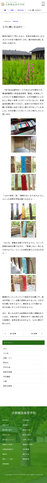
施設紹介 (26, 425)
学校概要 (26, 449)
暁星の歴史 (27, 435)
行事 (5, 381)
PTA (5, 348)
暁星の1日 (6, 435)
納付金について (8, 439)
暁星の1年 (26, 430)
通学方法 (26, 454)
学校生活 (15, 21)
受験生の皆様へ (8, 444)
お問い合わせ (27, 439)
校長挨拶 (26, 420)
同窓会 (6, 362)
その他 (6, 353)
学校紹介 (5, 420)
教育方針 (5, 425)
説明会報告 (7, 386)
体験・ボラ (7, 358)
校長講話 (6, 376)
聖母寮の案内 (7, 430)
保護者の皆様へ (28, 444)
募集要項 (26, 459)
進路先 (4, 454)
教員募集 (5, 464)
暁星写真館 (7, 372)
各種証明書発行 (8, 449)
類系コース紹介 (8, 459)
